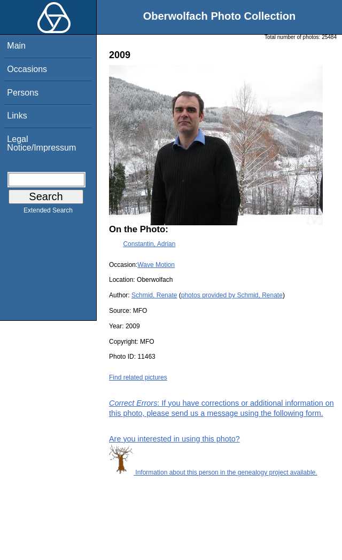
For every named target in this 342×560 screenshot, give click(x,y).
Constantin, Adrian (149, 244)
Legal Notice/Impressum (41, 143)
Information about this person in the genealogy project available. (213, 472)
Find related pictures (138, 377)
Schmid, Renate (154, 295)
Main (16, 45)
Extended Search (48, 212)
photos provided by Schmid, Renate (232, 295)
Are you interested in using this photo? (174, 439)
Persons (22, 92)
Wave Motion (156, 265)
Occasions (27, 69)
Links (17, 115)
